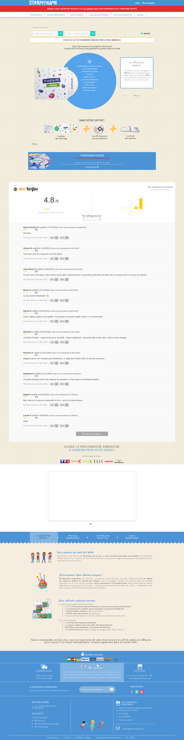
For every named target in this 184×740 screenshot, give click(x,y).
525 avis (35, 144)
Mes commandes (41, 717)
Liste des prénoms (126, 720)
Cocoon (140, 14)
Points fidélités (125, 717)
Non (64, 237)
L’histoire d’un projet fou (102, 536)
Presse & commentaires (73, 536)
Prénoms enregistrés (123, 14)
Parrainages (123, 713)
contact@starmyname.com (132, 729)
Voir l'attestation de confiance (160, 187)
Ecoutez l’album (92, 167)
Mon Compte (148, 3)
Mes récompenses (41, 727)
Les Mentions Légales (83, 737)
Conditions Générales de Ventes (108, 737)
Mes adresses (39, 720)
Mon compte (38, 713)
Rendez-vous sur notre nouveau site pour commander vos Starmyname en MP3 (92, 9)
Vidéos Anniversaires (132, 536)
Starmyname (36, 14)
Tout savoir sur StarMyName (129, 703)
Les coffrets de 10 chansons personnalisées (44, 707)
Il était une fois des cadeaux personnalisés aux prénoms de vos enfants (134, 709)
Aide (137, 3)
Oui (54, 237)
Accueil (147, 33)
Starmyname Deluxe (56, 14)
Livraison (67, 737)
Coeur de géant (77, 14)
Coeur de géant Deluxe (98, 14)
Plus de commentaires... (92, 434)
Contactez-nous (53, 737)
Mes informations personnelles (46, 724)
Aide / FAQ (129, 737)
